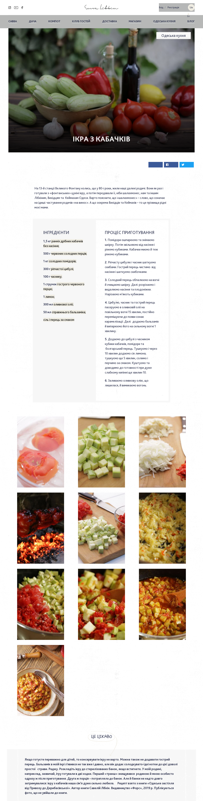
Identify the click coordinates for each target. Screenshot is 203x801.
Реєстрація (173, 6)
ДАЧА (32, 19)
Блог (191, 19)
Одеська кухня (164, 19)
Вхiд (161, 6)
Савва (12, 19)
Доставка (109, 19)
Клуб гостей (81, 19)
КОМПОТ (54, 19)
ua (191, 6)
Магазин (135, 19)
